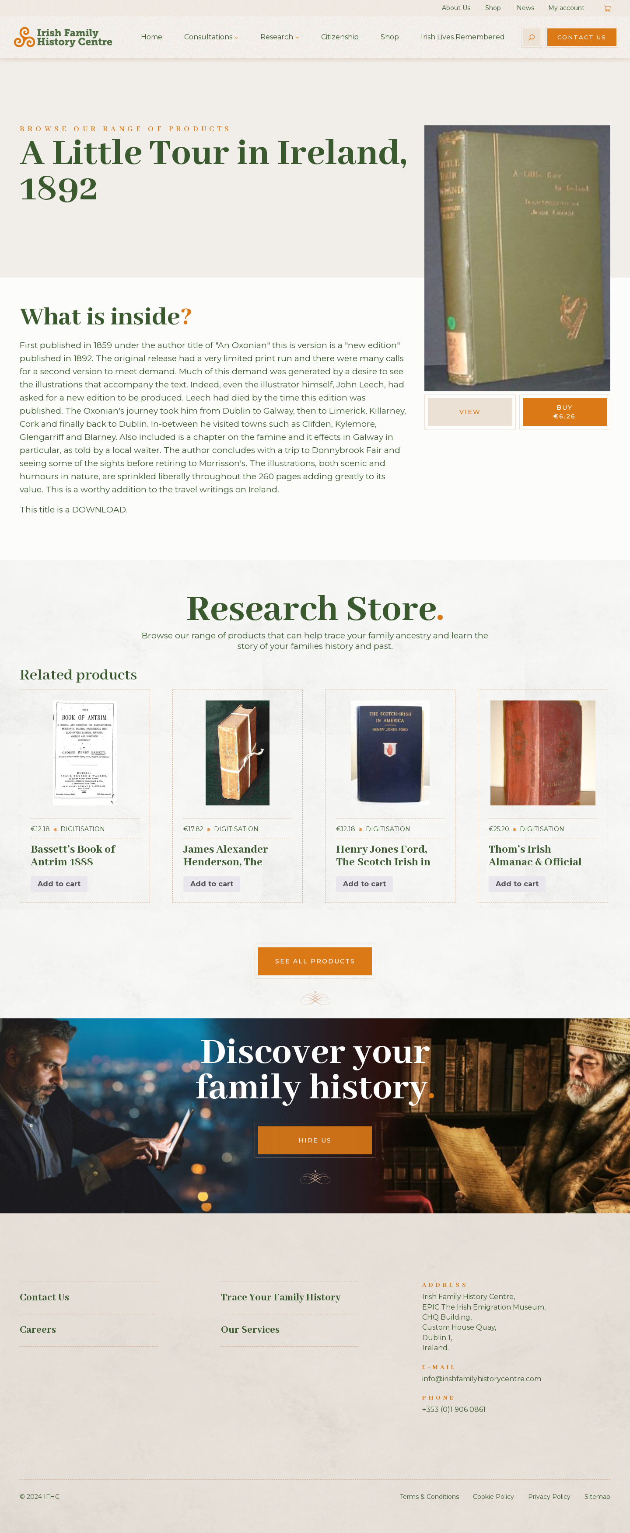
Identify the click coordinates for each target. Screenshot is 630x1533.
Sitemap (597, 1497)
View (470, 412)
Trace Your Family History (280, 1298)
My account (566, 8)
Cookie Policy (493, 1497)
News (525, 8)
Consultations (208, 37)
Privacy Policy (549, 1497)
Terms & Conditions (429, 1497)
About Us (456, 8)
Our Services (250, 1330)
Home (151, 37)
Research (276, 37)
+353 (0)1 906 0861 (454, 1409)
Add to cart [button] (59, 884)
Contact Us (581, 37)
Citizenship (340, 37)
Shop (493, 8)
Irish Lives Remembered (463, 37)
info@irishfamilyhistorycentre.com (481, 1379)
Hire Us (315, 1140)
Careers (38, 1330)
